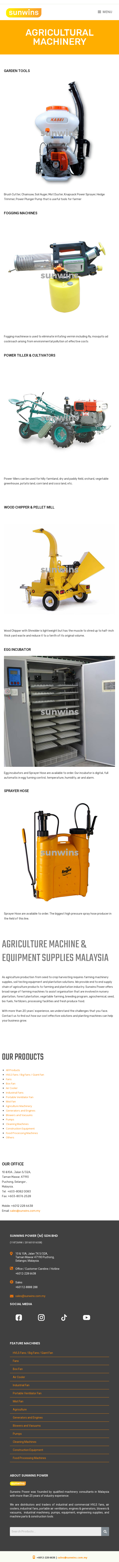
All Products (13, 1070)
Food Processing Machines (22, 1133)
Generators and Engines (20, 1110)
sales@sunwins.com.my (72, 1557)
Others (10, 1137)
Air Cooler (12, 1088)
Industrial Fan (21, 1385)
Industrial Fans (15, 1092)
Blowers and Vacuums (19, 1115)
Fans (9, 1079)
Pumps (10, 1119)
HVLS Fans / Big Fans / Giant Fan (25, 1074)
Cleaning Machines (17, 1124)
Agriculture (20, 1409)
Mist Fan (11, 1101)
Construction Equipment (20, 1128)
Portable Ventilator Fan (19, 1097)
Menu (107, 12)
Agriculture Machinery (19, 1106)
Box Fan (10, 1083)
